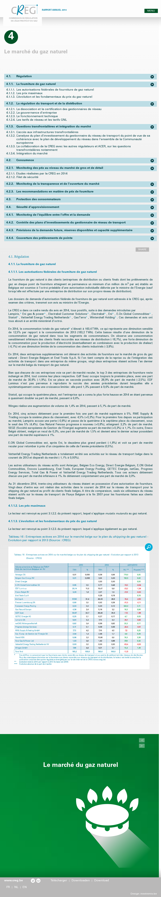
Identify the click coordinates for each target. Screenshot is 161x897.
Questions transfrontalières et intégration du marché (48, 127)
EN (25, 887)
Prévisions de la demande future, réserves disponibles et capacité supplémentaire (69, 230)
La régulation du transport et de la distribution (44, 104)
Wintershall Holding (103, 318)
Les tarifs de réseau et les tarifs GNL (41, 120)
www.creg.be (13, 880)
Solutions (82, 314)
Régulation (19, 76)
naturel (65, 329)
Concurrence (20, 160)
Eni (111, 314)
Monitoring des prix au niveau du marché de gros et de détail (54, 168)
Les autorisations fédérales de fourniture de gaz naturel (55, 89)
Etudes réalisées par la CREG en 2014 (42, 173)
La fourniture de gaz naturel (31, 84)
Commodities (142, 314)
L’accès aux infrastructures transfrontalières (47, 132)
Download (101, 880)
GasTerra (81, 318)
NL (16, 887)
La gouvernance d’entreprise (36, 112)
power (41, 314)
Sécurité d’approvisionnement (32, 207)
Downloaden (80, 880)
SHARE (142, 249)
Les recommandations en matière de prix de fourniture (49, 192)
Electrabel (99, 314)
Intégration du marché (32, 153)
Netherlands (63, 318)
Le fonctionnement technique (37, 116)
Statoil (13, 318)
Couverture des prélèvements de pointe (39, 238)
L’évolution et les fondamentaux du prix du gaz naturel (54, 97)
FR (8, 887)
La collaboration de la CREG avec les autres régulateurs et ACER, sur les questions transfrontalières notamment (73, 148)
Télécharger (58, 880)
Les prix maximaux (29, 93)
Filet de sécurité (27, 177)
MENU (151, 11)
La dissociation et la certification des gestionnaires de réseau (58, 109)
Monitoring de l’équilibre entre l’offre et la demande (48, 215)
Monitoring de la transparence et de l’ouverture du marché (52, 184)
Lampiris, (15, 314)
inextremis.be (148, 894)
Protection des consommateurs (33, 199)
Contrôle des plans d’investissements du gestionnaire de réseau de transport (66, 223)
